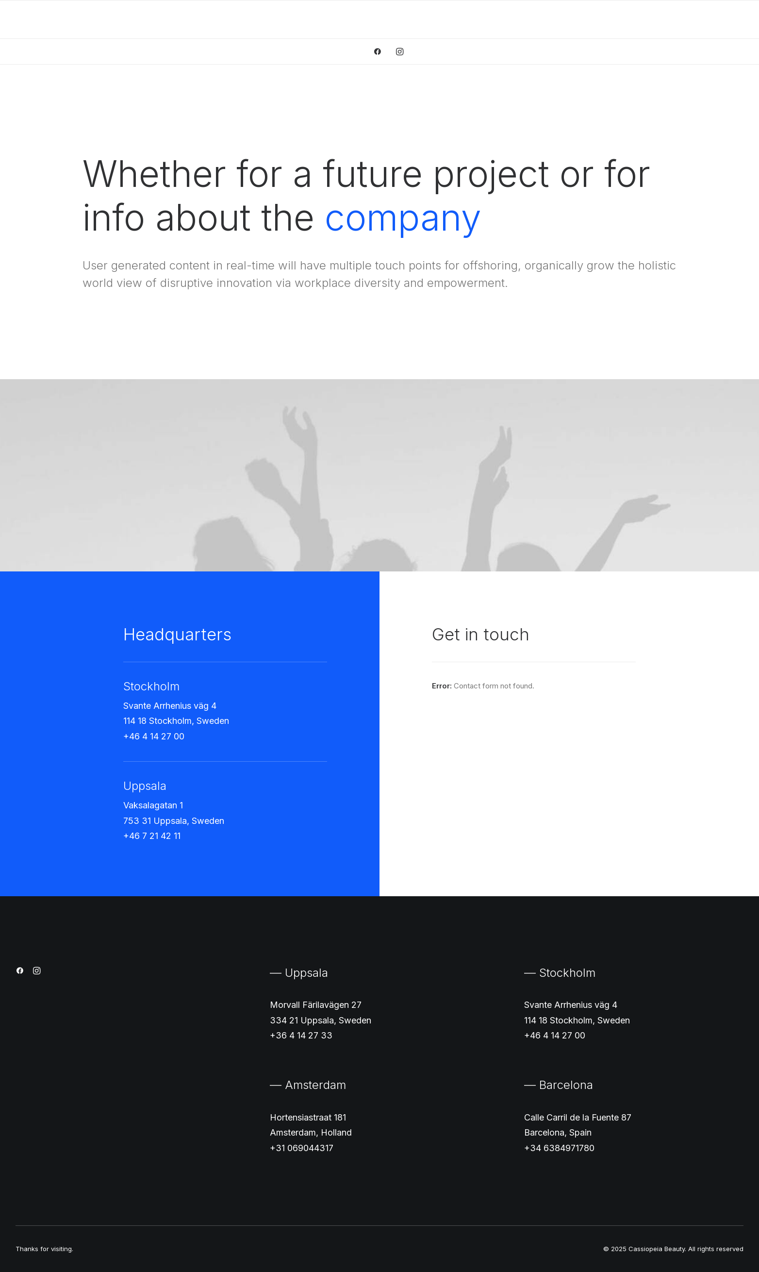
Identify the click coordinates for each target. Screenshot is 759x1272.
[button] (380, 51)
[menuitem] (380, 51)
